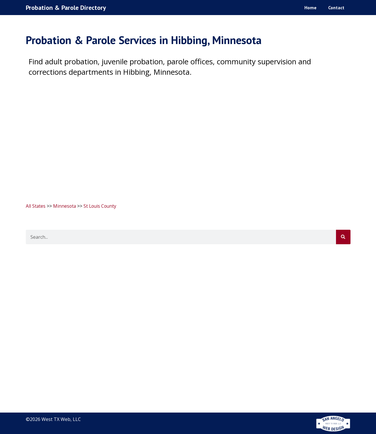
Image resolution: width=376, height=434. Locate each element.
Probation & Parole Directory (67, 7)
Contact (336, 7)
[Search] (343, 236)
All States (36, 206)
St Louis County (101, 206)
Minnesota (65, 206)
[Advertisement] (188, 136)
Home (310, 7)
